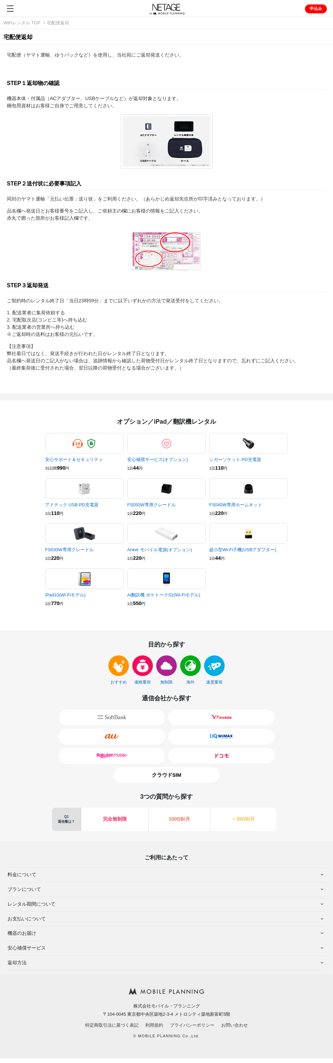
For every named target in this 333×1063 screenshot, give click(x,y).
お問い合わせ (234, 1025)
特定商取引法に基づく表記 (111, 1025)
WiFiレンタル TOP (21, 22)
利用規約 (154, 1025)
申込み (316, 8)
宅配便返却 (58, 22)
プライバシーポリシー (192, 1025)
